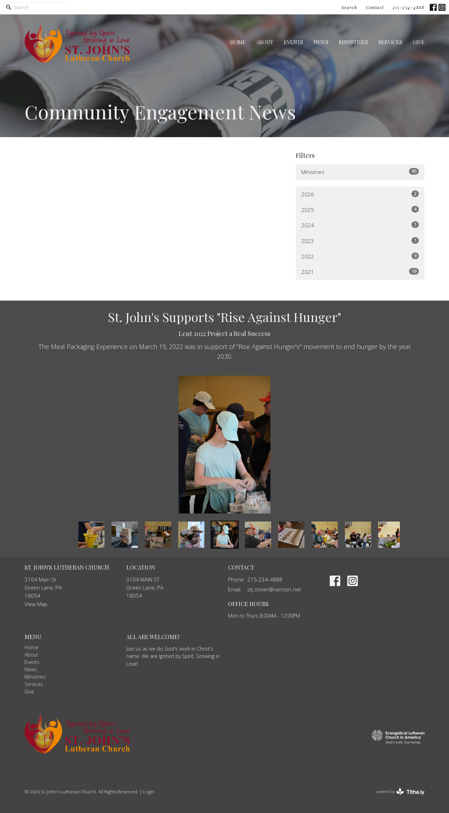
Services (390, 42)
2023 (360, 240)
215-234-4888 (408, 7)
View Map (36, 603)
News (321, 42)
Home (238, 42)
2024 (360, 225)
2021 (360, 271)
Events (293, 42)
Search (349, 7)
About (264, 42)
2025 (360, 209)
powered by (400, 792)
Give (418, 42)
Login (148, 791)
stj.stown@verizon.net (274, 589)
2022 (360, 256)
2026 (360, 194)
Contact (375, 7)
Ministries (353, 42)
